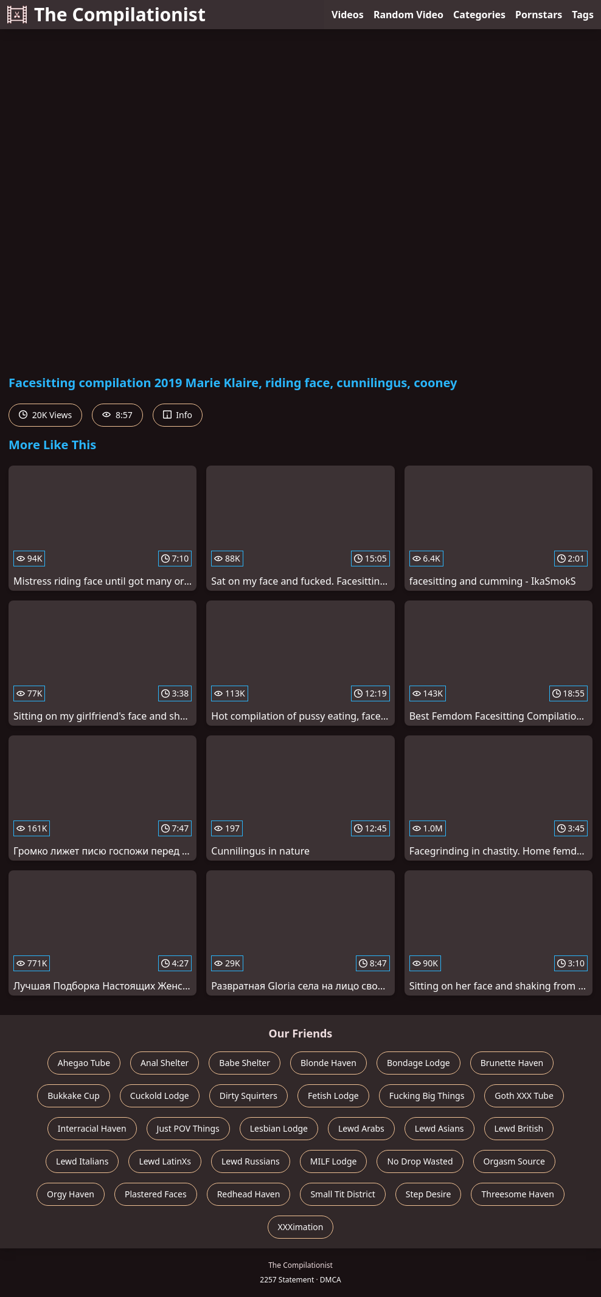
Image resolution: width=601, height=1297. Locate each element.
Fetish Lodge (333, 1095)
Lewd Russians (250, 1161)
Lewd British (519, 1128)
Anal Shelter (165, 1062)
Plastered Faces (156, 1194)
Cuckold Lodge (159, 1095)
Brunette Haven (512, 1062)
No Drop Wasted (420, 1161)
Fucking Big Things (427, 1095)
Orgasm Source (514, 1161)
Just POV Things (188, 1128)
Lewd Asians (439, 1128)
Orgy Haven (70, 1194)
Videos (348, 14)
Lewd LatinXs (165, 1161)
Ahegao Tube (84, 1062)
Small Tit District (342, 1194)
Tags (583, 14)
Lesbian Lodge (279, 1128)
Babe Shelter (244, 1062)
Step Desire (428, 1194)
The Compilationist (106, 14)
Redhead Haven (248, 1194)
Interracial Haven (92, 1128)
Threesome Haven (517, 1194)
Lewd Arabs (361, 1128)
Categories (479, 14)
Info (177, 415)
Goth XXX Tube (524, 1095)
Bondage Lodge (418, 1062)
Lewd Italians (82, 1161)
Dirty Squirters (248, 1095)
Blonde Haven (328, 1062)
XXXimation (301, 1227)
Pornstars (538, 14)
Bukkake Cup (73, 1095)
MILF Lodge (333, 1161)
